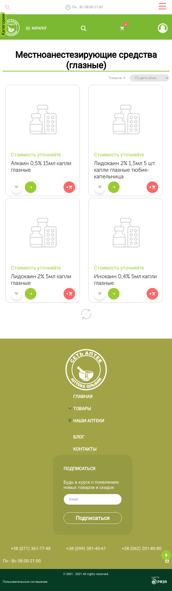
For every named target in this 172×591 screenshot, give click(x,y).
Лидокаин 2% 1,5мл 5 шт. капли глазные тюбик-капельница (125, 170)
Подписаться (130, 518)
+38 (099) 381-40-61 (86, 548)
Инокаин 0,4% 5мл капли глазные (125, 279)
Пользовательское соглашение (25, 582)
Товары (82, 406)
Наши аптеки (88, 418)
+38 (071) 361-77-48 (31, 548)
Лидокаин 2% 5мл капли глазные (41, 279)
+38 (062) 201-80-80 (142, 548)
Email (111, 499)
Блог (78, 434)
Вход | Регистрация (163, 28)
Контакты (85, 446)
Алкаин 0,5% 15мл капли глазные (41, 166)
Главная (82, 394)
